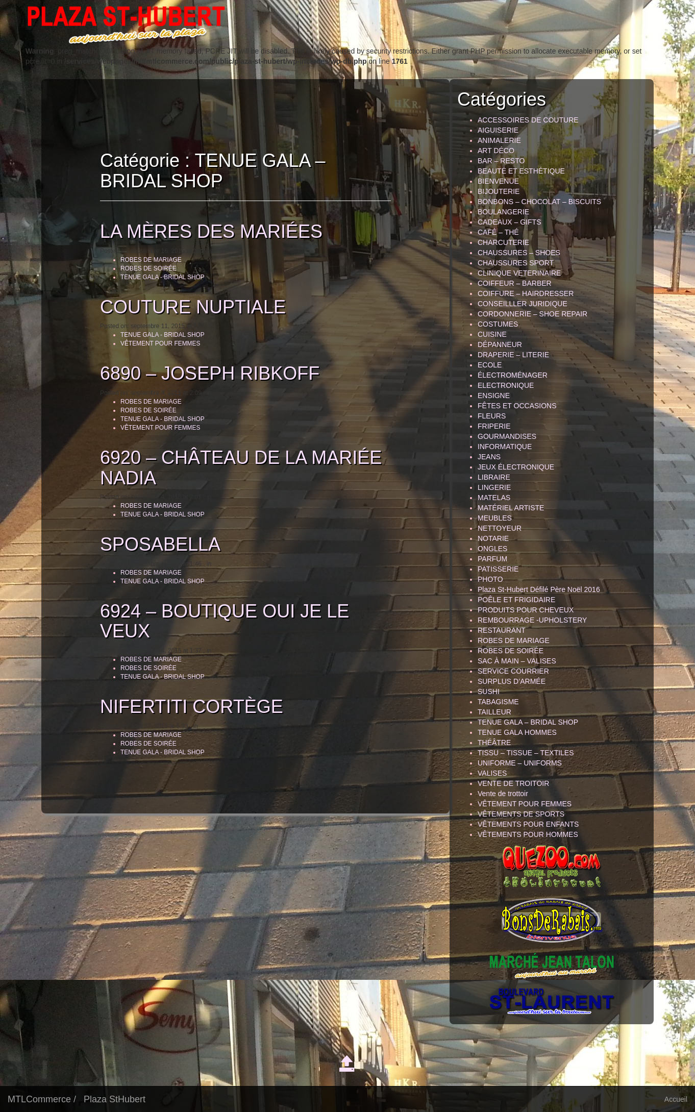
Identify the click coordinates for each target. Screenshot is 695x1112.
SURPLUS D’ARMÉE (511, 681)
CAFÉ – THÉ (498, 232)
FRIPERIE (494, 426)
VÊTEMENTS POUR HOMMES (528, 834)
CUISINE (492, 334)
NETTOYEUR (500, 528)
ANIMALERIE (499, 140)
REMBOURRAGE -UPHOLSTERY (532, 620)
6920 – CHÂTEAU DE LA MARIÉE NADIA (236, 467)
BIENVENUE (498, 181)
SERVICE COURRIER (513, 671)
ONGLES (492, 549)
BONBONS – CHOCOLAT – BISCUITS (539, 201)
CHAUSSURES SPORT (516, 263)
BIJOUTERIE (498, 191)
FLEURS (492, 416)
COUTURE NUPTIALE (188, 306)
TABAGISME (498, 702)
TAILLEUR (494, 712)
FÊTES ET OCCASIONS (517, 406)
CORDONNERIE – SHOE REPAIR (532, 314)
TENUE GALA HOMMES (517, 732)
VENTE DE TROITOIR (513, 783)
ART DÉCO (496, 150)
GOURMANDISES (507, 436)
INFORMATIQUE (505, 446)
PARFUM (492, 559)
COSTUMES (498, 324)
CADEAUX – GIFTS (509, 222)
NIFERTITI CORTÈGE (187, 706)
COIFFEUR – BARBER (515, 283)
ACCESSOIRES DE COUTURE (528, 120)
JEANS (489, 457)
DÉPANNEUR (500, 344)
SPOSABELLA (155, 544)
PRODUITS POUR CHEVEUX (526, 610)
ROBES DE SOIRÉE (144, 268)
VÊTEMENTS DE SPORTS (521, 814)
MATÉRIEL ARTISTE (511, 508)
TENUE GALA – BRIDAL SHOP (528, 722)
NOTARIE (493, 538)
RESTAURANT (502, 630)
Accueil (675, 1099)
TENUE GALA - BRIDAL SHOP (158, 277)
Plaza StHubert (114, 1099)
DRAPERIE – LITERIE (513, 355)
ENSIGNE (494, 395)
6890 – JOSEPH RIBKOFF (205, 373)
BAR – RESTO (501, 161)
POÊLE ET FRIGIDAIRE (516, 600)
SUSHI (489, 691)
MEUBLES (495, 518)
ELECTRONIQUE (506, 385)
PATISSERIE (498, 569)
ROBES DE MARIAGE (146, 259)
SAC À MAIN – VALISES (517, 661)
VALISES (492, 773)
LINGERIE (494, 487)
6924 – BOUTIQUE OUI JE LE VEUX (219, 621)
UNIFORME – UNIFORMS (520, 763)
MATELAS (494, 497)
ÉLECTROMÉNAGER (513, 375)
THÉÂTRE (494, 742)
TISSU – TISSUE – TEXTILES (526, 753)
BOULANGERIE (503, 212)
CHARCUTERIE (503, 242)
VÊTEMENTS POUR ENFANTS (528, 824)
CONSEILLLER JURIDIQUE (522, 304)
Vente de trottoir (503, 793)
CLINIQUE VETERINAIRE (519, 273)
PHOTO (490, 579)
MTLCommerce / (42, 1099)
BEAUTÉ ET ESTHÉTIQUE (521, 171)
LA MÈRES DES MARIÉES (206, 231)
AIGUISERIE (498, 130)
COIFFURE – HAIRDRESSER (526, 293)
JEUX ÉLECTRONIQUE (516, 467)
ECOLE (490, 365)
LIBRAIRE (494, 477)
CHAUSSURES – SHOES (519, 253)
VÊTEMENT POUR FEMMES (155, 343)
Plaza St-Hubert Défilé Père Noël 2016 (539, 589)
